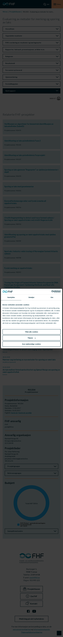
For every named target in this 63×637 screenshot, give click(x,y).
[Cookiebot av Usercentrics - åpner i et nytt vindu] (51, 291)
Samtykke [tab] (11, 297)
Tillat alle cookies (31, 332)
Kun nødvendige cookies (31, 344)
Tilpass (32, 338)
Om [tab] (52, 297)
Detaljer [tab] (31, 297)
